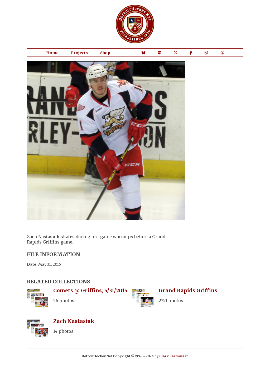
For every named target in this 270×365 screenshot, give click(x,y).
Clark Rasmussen (174, 356)
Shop (105, 52)
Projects (79, 52)
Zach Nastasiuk (73, 321)
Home (52, 52)
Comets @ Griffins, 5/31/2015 (90, 290)
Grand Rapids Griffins (188, 290)
